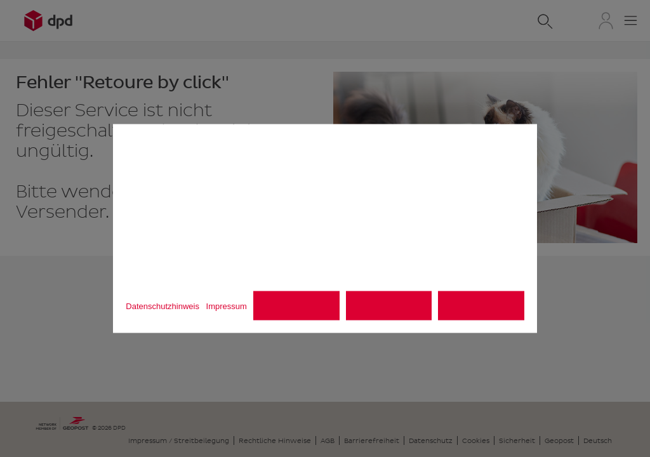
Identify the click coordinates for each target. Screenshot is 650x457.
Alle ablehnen (389, 305)
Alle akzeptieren (481, 305)
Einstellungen (296, 305)
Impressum (226, 306)
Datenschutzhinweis (162, 306)
